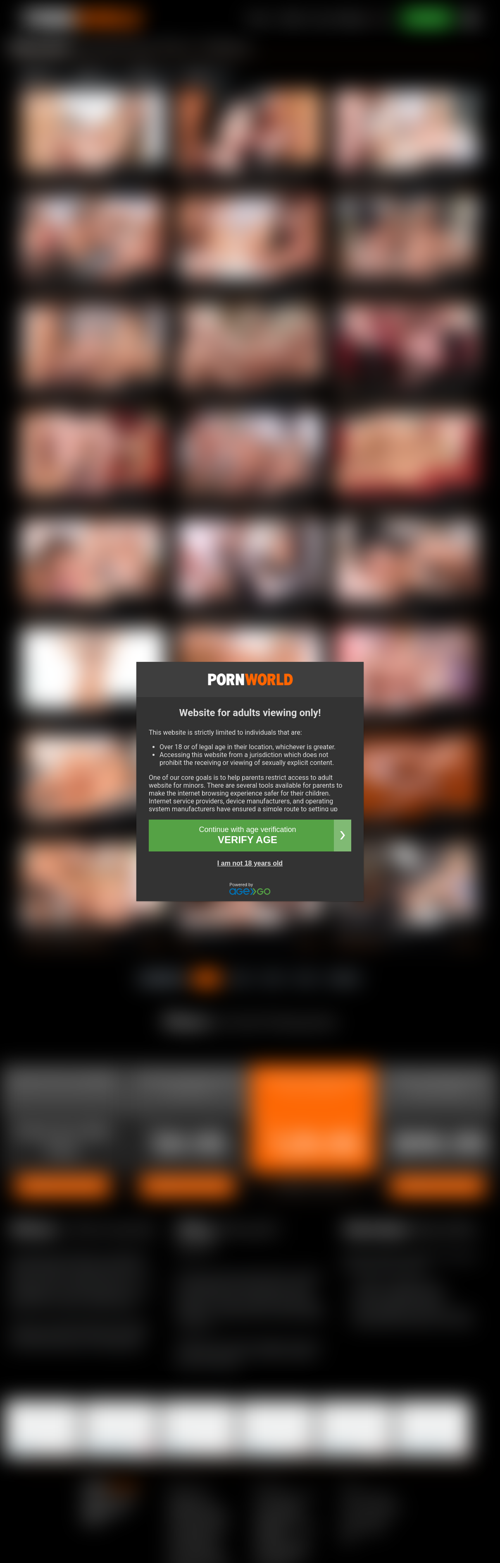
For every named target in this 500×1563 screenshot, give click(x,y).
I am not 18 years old (250, 863)
